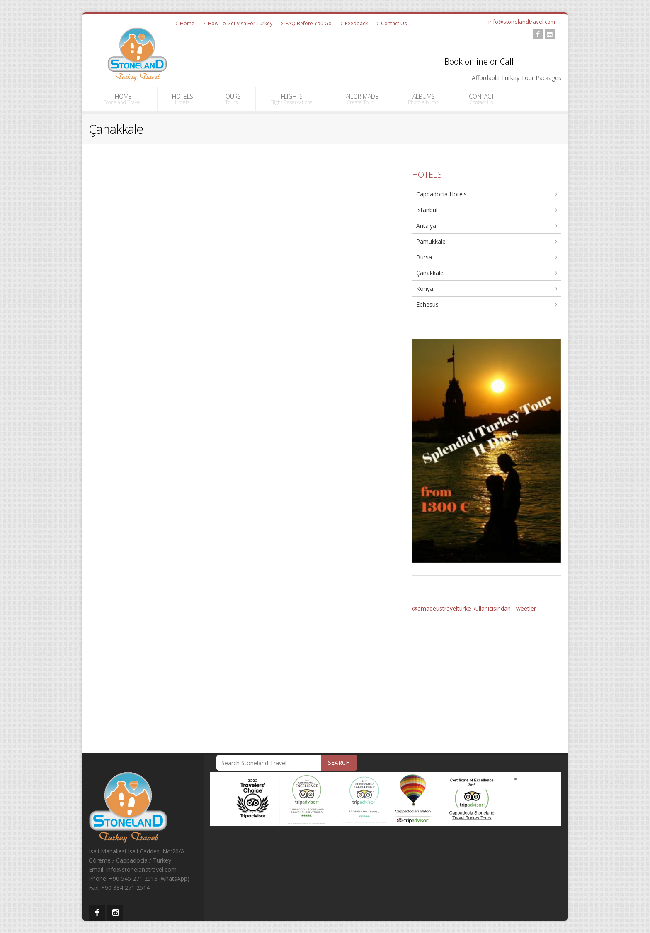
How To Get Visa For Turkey (238, 23)
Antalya (426, 226)
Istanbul (426, 210)
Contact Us (392, 23)
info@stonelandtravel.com (521, 21)
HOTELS (182, 99)
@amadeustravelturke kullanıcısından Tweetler (474, 608)
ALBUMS (423, 99)
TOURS (232, 99)
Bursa (424, 257)
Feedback (354, 23)
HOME (123, 99)
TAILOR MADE (360, 99)
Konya (424, 288)
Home (185, 23)
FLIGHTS (291, 99)
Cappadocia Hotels (441, 194)
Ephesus (427, 304)
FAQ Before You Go (306, 23)
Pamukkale (431, 241)
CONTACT (481, 99)
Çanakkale (430, 273)
